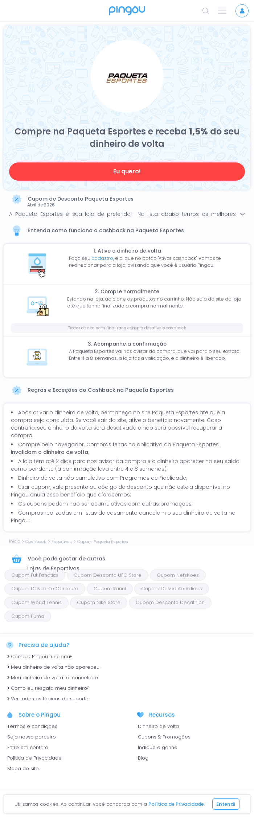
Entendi (225, 804)
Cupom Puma (27, 616)
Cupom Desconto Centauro (44, 588)
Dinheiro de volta (158, 726)
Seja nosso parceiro (31, 737)
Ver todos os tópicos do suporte (48, 699)
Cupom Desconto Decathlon (170, 602)
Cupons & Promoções (164, 737)
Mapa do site (23, 768)
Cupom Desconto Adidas (171, 588)
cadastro (102, 258)
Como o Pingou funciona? (40, 656)
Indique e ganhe (157, 747)
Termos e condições (32, 726)
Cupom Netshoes (178, 575)
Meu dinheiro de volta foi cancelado (52, 678)
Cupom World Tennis (36, 602)
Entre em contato (27, 747)
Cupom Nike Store (98, 602)
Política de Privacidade (34, 758)
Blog (143, 758)
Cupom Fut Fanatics (34, 575)
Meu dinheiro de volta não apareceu (53, 667)
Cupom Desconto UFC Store (108, 575)
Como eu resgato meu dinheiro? (48, 688)
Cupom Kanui (110, 588)
